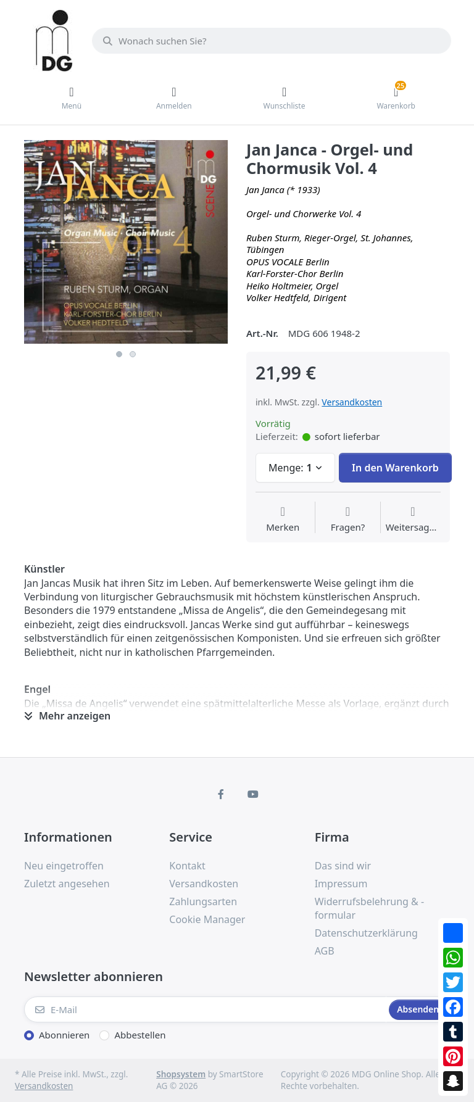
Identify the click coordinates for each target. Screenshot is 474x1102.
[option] (126, 242)
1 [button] (119, 354)
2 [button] (133, 354)
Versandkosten (352, 402)
